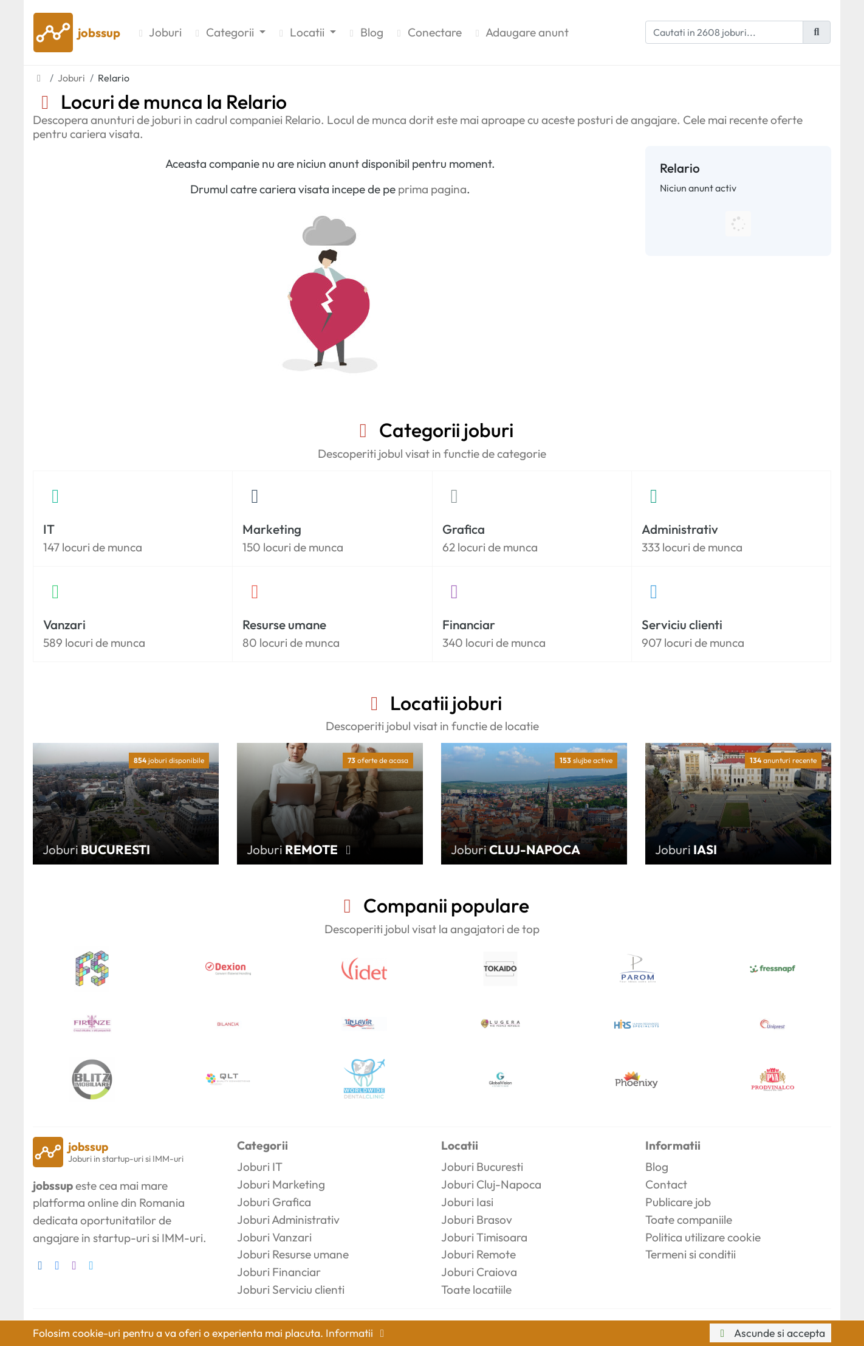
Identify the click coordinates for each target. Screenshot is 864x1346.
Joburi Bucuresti (482, 1166)
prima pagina (432, 189)
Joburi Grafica (274, 1202)
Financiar (468, 624)
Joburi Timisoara (484, 1237)
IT (49, 529)
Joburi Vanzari (274, 1237)
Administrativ (680, 529)
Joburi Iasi (467, 1202)
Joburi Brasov (476, 1219)
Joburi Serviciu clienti (291, 1289)
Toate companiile (688, 1219)
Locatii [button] (301, 32)
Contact (666, 1184)
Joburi (158, 32)
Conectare (427, 32)
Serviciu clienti (682, 624)
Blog (364, 32)
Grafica (463, 529)
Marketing (271, 529)
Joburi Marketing (281, 1184)
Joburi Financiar (279, 1272)
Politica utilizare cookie (703, 1237)
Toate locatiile (476, 1289)
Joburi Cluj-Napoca (491, 1184)
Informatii (357, 1333)
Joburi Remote (478, 1254)
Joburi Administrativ (288, 1219)
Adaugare (520, 32)
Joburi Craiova (479, 1272)
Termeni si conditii (690, 1254)
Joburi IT (260, 1166)
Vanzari (64, 624)
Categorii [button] (223, 32)
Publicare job (678, 1202)
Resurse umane (284, 624)
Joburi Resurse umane (293, 1254)
